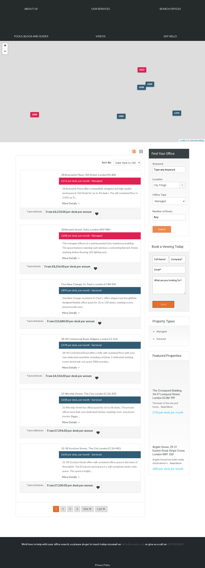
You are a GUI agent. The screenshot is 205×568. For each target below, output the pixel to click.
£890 (121, 116)
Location (158, 179)
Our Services (100, 8)
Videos (100, 36)
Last (99, 504)
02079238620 (175, 539)
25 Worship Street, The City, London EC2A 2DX (88, 390)
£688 (34, 114)
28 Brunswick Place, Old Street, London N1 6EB (88, 174)
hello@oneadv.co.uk (133, 539)
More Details (70, 203)
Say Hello (170, 36)
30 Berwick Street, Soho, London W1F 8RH (85, 228)
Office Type (159, 194)
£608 (141, 87)
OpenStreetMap (197, 140)
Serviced (161, 339)
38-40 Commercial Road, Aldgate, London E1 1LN (89, 336)
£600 (149, 84)
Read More (166, 407)
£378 (176, 113)
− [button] (5, 51)
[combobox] (169, 185)
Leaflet (183, 140)
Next (85, 504)
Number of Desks (162, 211)
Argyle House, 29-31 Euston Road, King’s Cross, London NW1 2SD (169, 450)
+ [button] (5, 46)
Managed (162, 331)
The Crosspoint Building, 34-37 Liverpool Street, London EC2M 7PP (167, 394)
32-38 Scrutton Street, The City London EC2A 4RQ (91, 444)
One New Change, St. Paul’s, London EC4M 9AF (88, 282)
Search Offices (170, 8)
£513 (141, 70)
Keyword (158, 163)
